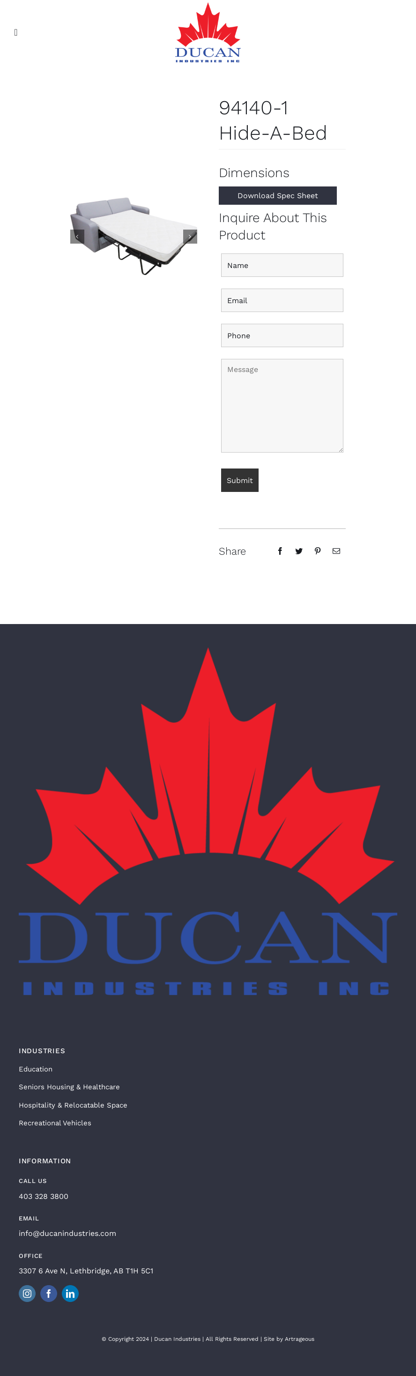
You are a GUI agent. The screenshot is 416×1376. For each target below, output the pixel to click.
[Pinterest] (317, 551)
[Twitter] (299, 551)
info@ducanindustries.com (67, 1233)
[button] (77, 237)
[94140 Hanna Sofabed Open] (133, 235)
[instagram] (27, 1293)
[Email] (336, 551)
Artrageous (299, 1339)
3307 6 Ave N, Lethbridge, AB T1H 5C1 (86, 1270)
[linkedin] (70, 1293)
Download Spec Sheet (278, 195)
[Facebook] (280, 551)
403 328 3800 (43, 1196)
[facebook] (48, 1293)
